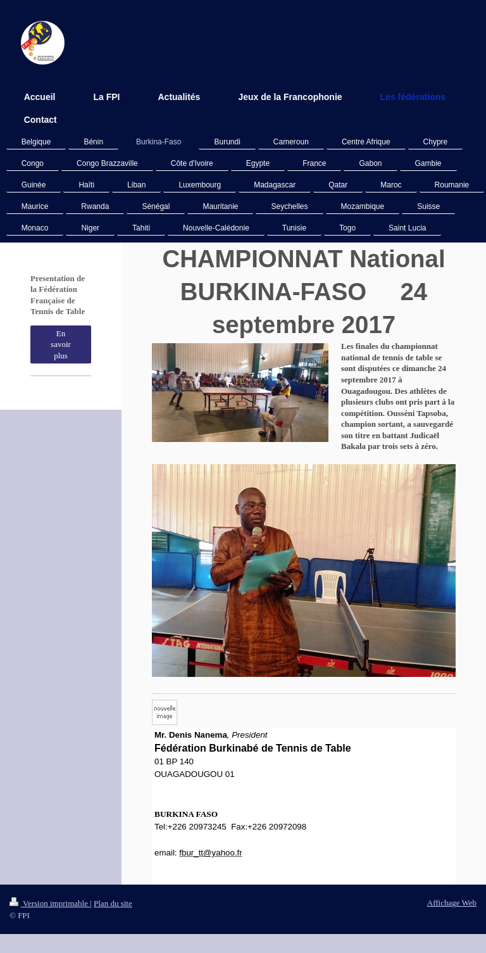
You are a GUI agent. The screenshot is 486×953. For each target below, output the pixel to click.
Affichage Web (452, 902)
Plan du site (113, 903)
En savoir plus (61, 344)
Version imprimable (49, 903)
